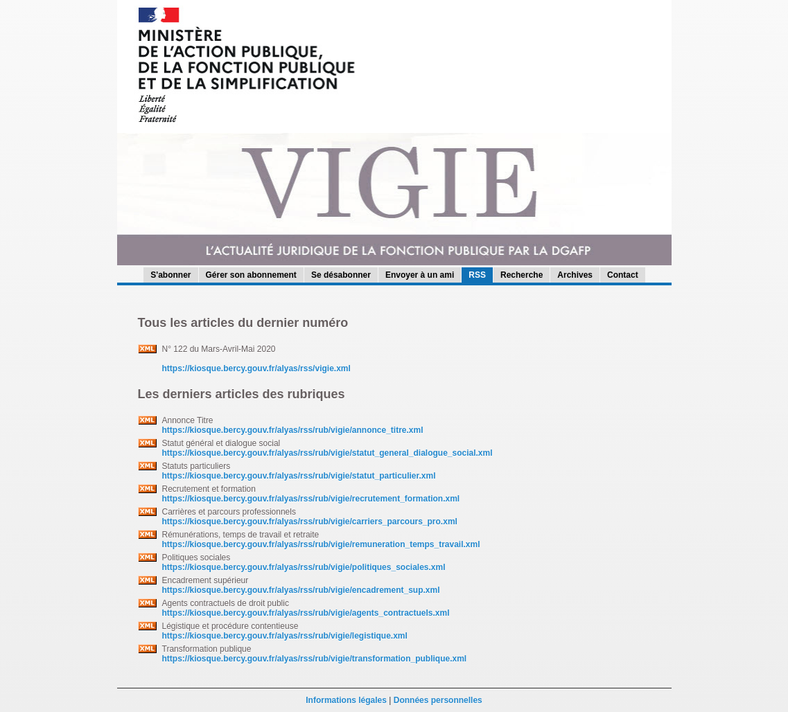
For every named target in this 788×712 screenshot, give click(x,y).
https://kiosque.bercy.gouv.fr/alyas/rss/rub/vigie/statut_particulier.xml (299, 476)
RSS (477, 275)
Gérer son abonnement (251, 275)
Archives (575, 275)
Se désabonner (341, 275)
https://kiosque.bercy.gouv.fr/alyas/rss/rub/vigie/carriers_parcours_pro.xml (309, 521)
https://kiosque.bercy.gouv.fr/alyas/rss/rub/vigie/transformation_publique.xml (314, 659)
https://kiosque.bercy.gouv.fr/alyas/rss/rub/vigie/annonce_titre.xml (292, 430)
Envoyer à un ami (419, 275)
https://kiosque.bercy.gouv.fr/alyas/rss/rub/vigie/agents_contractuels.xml (306, 613)
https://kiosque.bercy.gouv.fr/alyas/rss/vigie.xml (256, 368)
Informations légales (346, 700)
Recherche (521, 275)
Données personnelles (438, 700)
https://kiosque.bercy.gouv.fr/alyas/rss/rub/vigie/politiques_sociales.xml (304, 567)
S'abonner (170, 275)
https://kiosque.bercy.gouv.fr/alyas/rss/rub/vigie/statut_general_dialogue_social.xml (327, 453)
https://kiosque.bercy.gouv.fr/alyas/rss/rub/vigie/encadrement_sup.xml (301, 590)
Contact (622, 275)
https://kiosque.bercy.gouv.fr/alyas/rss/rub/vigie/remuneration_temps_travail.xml (321, 544)
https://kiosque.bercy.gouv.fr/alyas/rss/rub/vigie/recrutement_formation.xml (311, 499)
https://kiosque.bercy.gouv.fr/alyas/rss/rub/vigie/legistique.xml (285, 636)
